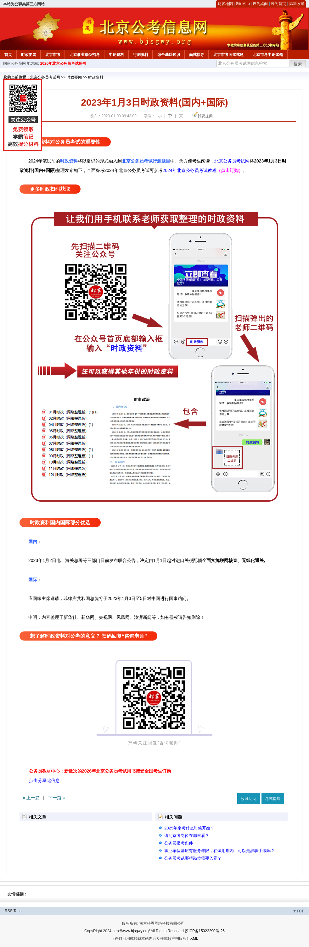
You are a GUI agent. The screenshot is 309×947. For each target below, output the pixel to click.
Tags (17, 911)
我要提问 (205, 116)
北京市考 (52, 54)
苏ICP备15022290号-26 (205, 931)
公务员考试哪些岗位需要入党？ (193, 858)
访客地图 (225, 4)
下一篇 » (56, 797)
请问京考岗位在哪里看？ (186, 835)
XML (194, 938)
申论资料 (116, 54)
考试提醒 (272, 798)
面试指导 (196, 54)
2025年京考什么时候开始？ (189, 828)
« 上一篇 (31, 797)
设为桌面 (260, 4)
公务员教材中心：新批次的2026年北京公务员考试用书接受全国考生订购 (100, 771)
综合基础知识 (168, 54)
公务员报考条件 (178, 843)
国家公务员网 (14, 63)
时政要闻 (28, 54)
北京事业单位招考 (85, 54)
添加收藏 (296, 4)
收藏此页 (248, 798)
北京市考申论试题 (268, 54)
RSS (9, 911)
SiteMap (243, 4)
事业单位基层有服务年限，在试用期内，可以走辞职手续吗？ (219, 850)
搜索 (298, 64)
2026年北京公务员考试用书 (63, 63)
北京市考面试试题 (228, 54)
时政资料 (95, 77)
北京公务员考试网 (45, 77)
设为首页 (278, 4)
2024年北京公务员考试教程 (189, 170)
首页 (8, 54)
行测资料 (140, 54)
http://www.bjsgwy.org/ (131, 931)
